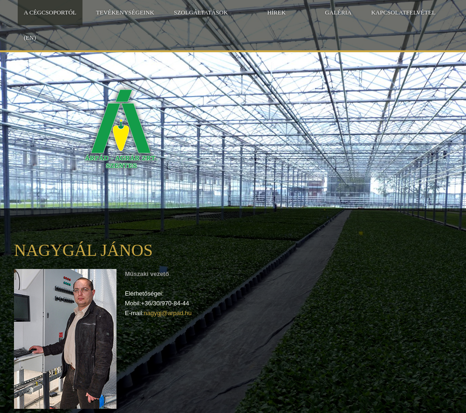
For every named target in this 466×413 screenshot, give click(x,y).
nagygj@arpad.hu (168, 313)
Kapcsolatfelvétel (403, 12)
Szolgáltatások (201, 12)
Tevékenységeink (125, 12)
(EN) (30, 37)
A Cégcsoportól (50, 12)
